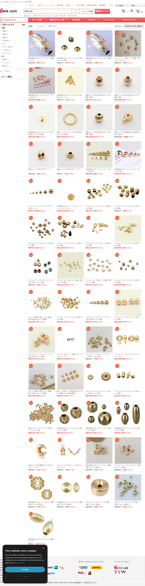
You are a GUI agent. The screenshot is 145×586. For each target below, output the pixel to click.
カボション (28, 16)
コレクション (108, 20)
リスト (41, 26)
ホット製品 (6, 77)
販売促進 (76, 20)
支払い (142, 12)
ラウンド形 (8, 47)
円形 (5, 34)
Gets (8, 10)
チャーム (42, 16)
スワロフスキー (72, 16)
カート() (129, 11)
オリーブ (7, 53)
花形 (5, 37)
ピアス (35, 16)
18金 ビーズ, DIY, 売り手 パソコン (40, 169)
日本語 (121, 5)
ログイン (32, 5)
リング (49, 16)
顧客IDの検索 (92, 5)
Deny (25, 576)
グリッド (52, 26)
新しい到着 (37, 20)
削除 (23, 25)
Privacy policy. (20, 563)
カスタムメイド (128, 20)
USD (133, 5)
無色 (6, 59)
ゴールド (7, 63)
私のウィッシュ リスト (46, 5)
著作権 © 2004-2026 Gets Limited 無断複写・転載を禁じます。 (72, 583)
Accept (25, 569)
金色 (5, 66)
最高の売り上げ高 (57, 20)
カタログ (91, 20)
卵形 (5, 31)
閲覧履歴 (102, 5)
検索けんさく (102, 11)
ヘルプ (110, 5)
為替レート (70, 5)
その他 (7, 40)
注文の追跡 (80, 5)
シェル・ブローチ (59, 16)
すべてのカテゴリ (8, 20)
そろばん (7, 50)
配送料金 (60, 5)
